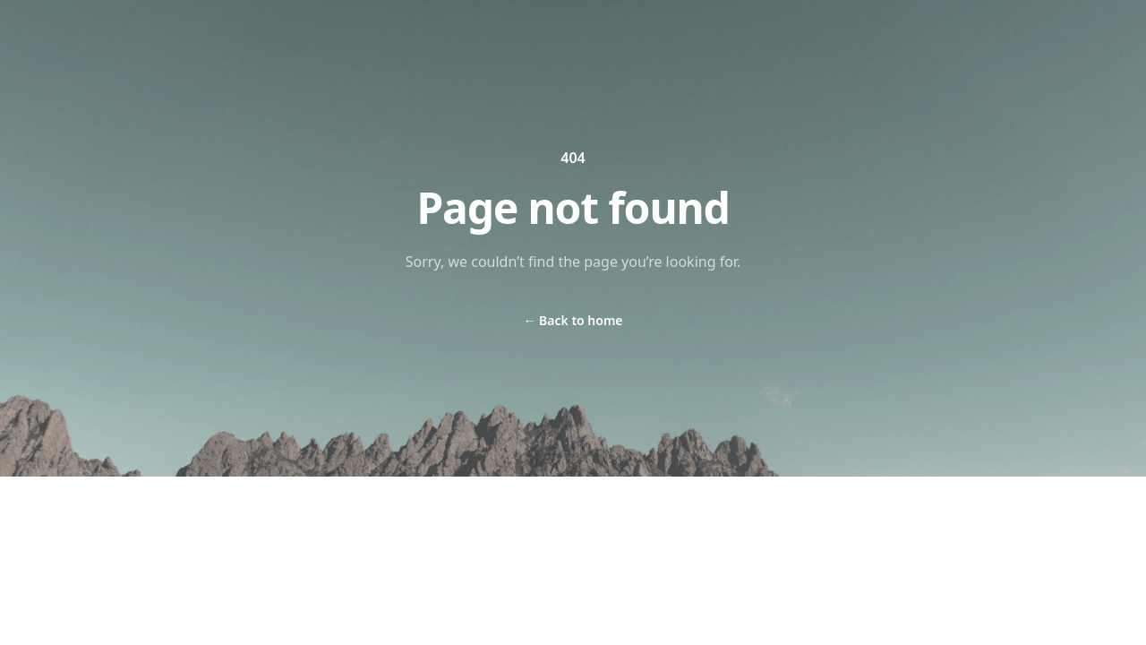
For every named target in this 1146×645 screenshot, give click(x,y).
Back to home (572, 320)
